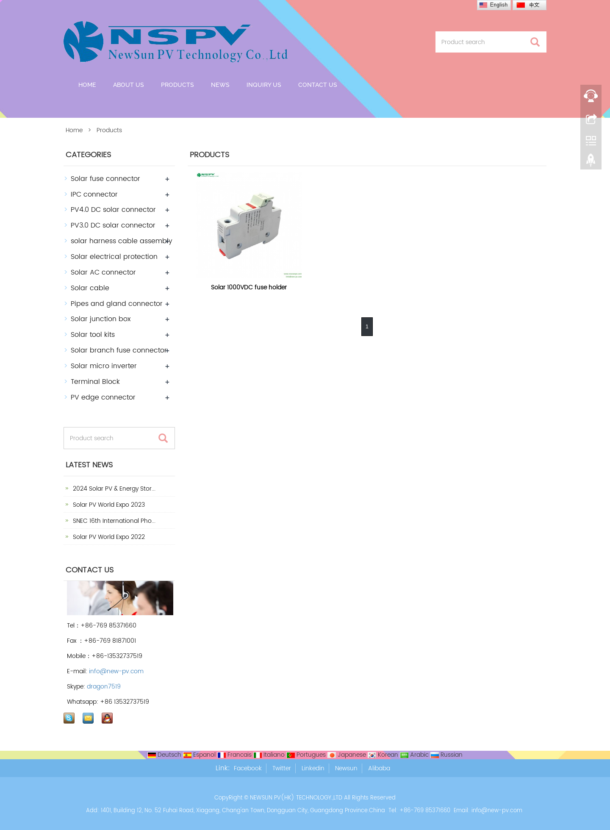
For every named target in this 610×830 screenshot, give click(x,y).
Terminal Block (95, 381)
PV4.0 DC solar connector (113, 209)
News (220, 84)
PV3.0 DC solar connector (113, 225)
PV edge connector (103, 397)
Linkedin (313, 768)
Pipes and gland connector (117, 303)
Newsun (346, 768)
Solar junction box (100, 319)
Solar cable (90, 288)
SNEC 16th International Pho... (113, 521)
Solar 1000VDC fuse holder (249, 287)
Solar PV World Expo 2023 (108, 505)
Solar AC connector (103, 272)
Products (177, 84)
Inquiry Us (264, 84)
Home (87, 84)
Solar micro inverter (104, 366)
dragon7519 (104, 686)
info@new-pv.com (116, 671)
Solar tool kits (93, 334)
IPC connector (94, 194)
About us (128, 84)
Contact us (317, 84)
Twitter (281, 768)
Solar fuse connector (105, 178)
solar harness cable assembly (121, 241)
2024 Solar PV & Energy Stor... (113, 489)
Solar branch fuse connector (119, 350)
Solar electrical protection (114, 256)
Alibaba (379, 768)
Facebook (248, 768)
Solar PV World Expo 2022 (108, 537)
